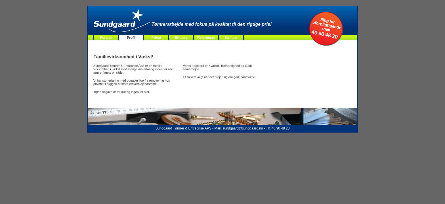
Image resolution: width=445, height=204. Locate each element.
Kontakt (231, 38)
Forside (106, 38)
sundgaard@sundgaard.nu (242, 128)
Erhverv (181, 38)
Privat (156, 38)
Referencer (206, 38)
